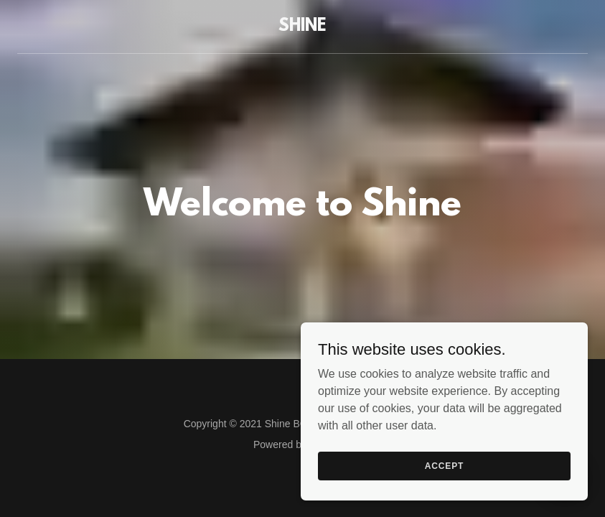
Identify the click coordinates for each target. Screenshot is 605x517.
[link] (302, 27)
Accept (444, 465)
